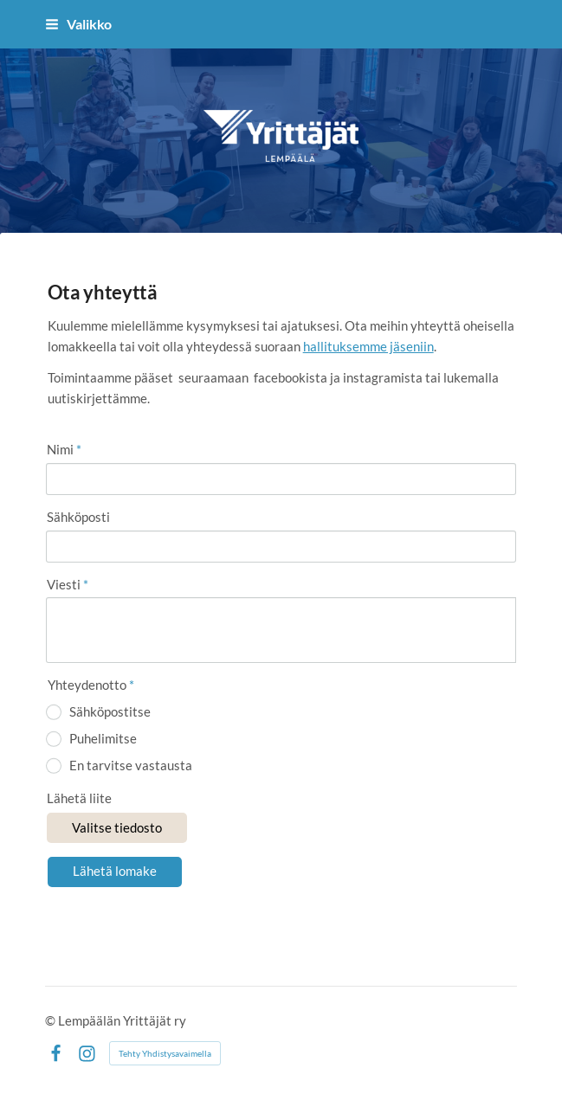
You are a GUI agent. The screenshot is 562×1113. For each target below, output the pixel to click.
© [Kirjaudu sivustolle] (51, 1020)
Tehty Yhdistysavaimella (165, 1053)
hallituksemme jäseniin (368, 346)
